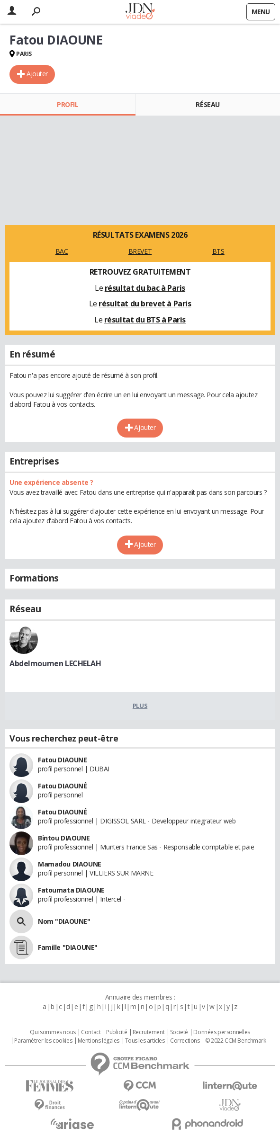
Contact (90, 1032)
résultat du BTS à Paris (145, 319)
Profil (67, 104)
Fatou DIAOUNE (62, 759)
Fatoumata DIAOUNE (71, 889)
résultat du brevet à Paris (145, 303)
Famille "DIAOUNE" (68, 947)
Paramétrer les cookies (43, 1040)
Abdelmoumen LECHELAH (55, 663)
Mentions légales (98, 1040)
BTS (218, 251)
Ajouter (37, 73)
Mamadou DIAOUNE (69, 863)
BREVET (140, 251)
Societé (179, 1032)
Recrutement (148, 1032)
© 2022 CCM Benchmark (235, 1040)
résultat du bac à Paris (145, 288)
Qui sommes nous (53, 1032)
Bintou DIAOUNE (64, 837)
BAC (61, 251)
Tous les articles (145, 1040)
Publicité (116, 1032)
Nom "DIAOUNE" (64, 921)
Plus (140, 705)
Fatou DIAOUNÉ (62, 785)
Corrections (184, 1040)
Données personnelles (221, 1032)
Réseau (207, 104)
